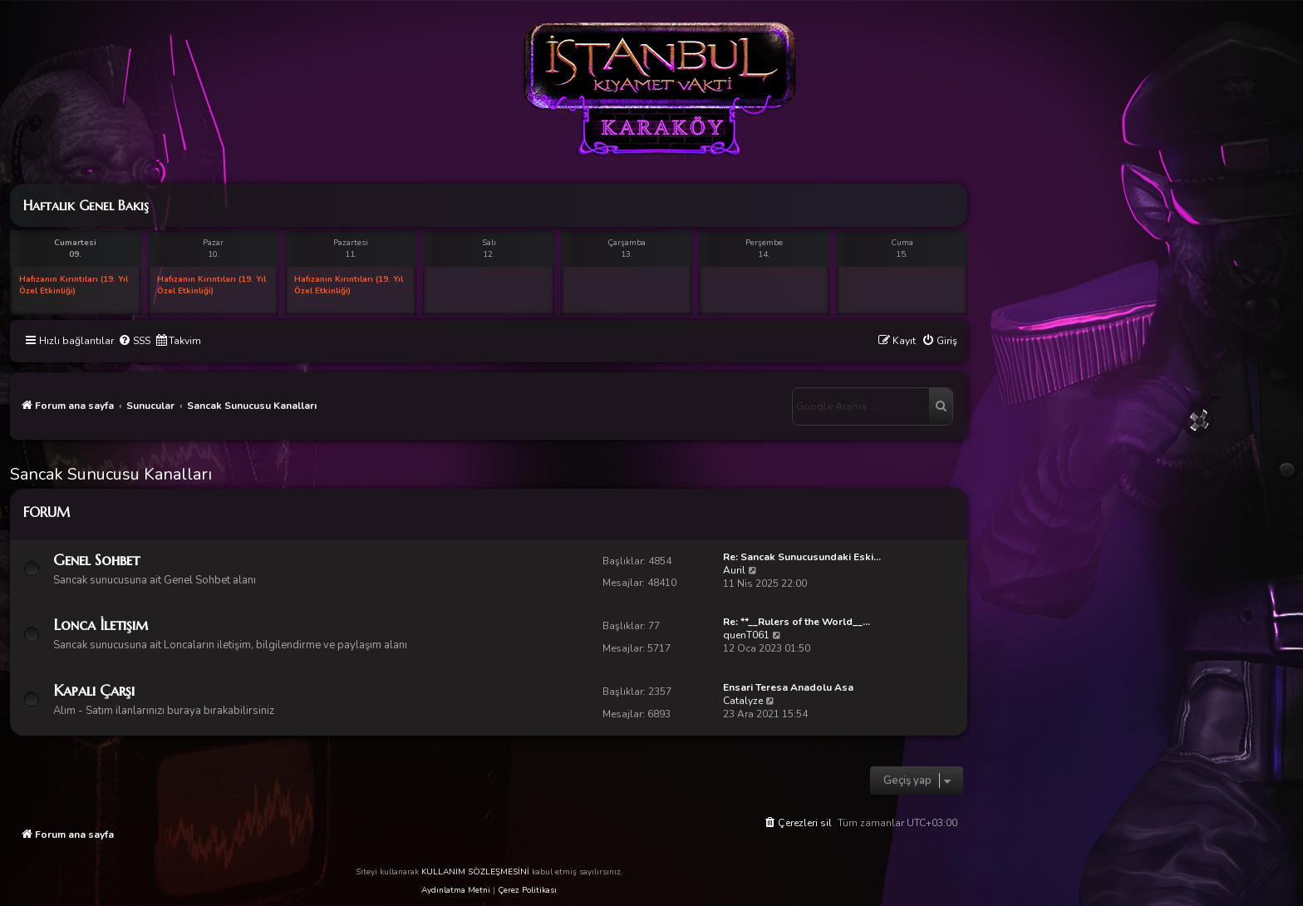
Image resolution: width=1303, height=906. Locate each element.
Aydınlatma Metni (455, 890)
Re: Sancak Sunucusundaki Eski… (802, 557)
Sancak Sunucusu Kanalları (111, 474)
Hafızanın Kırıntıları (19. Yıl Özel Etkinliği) (73, 285)
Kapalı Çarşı (94, 690)
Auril (734, 570)
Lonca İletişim (100, 624)
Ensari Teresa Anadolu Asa (788, 687)
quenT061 (746, 635)
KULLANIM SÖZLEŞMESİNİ (475, 872)
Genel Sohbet (96, 559)
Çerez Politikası (527, 890)
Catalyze (743, 700)
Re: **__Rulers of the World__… (796, 621)
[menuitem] (134, 341)
